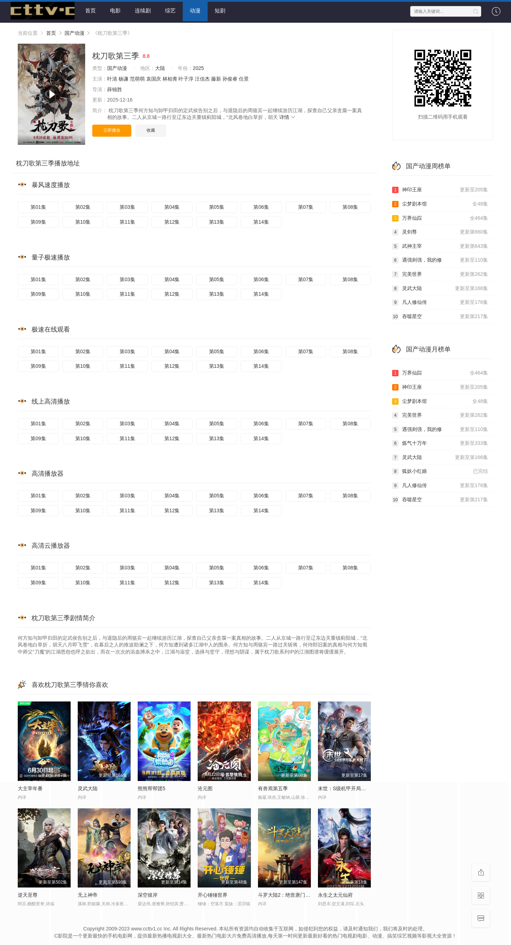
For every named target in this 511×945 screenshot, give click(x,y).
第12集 (172, 220)
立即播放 (111, 128)
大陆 (160, 67)
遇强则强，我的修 (440, 259)
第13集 (217, 220)
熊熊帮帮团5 (151, 787)
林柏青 (170, 77)
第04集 (172, 206)
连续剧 (143, 10)
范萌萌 (137, 77)
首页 (90, 10)
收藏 (151, 128)
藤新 (216, 77)
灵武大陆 (440, 287)
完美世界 (440, 273)
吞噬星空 (440, 315)
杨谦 (123, 77)
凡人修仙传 (440, 301)
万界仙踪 (440, 216)
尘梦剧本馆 (440, 202)
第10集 (83, 220)
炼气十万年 (440, 442)
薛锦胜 (114, 88)
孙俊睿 (229, 77)
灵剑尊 (440, 230)
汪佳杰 (202, 77)
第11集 (127, 220)
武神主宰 (440, 244)
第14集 (261, 220)
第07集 (306, 206)
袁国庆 (153, 77)
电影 (115, 10)
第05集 (217, 206)
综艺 (170, 10)
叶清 (112, 77)
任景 (244, 77)
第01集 (38, 206)
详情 (287, 116)
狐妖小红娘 (440, 470)
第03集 (127, 206)
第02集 (83, 206)
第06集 (261, 206)
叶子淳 (185, 77)
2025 (198, 67)
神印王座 (440, 188)
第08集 (350, 206)
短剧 (220, 10)
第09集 (38, 220)
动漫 (195, 10)
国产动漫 (74, 31)
